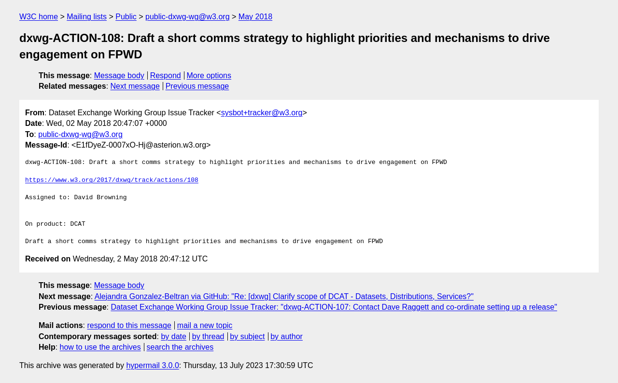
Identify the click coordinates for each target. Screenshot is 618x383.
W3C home (38, 17)
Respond (165, 75)
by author (286, 336)
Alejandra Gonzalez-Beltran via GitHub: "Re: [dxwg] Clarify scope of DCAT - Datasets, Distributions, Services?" (284, 296)
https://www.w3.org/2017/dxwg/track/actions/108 (111, 180)
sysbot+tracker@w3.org (262, 113)
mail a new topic (205, 325)
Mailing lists (87, 17)
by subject (247, 336)
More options (209, 75)
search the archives (180, 347)
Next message (135, 86)
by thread (208, 336)
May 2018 (255, 17)
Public (126, 17)
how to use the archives (100, 347)
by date (173, 336)
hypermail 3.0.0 (152, 365)
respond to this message (129, 325)
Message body (119, 75)
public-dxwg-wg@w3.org (187, 17)
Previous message (197, 86)
